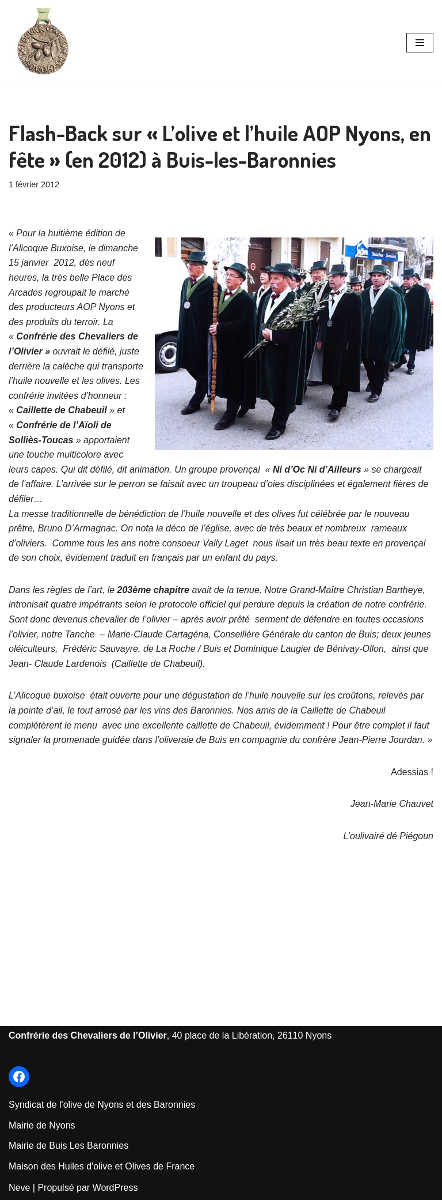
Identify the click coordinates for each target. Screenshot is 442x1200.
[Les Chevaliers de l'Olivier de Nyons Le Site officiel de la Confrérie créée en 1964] (43, 42)
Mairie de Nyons (42, 1125)
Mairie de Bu (34, 1145)
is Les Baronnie (92, 1145)
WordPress (115, 1188)
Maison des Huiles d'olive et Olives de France (102, 1166)
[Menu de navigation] (419, 42)
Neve (19, 1188)
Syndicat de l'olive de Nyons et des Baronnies (102, 1105)
